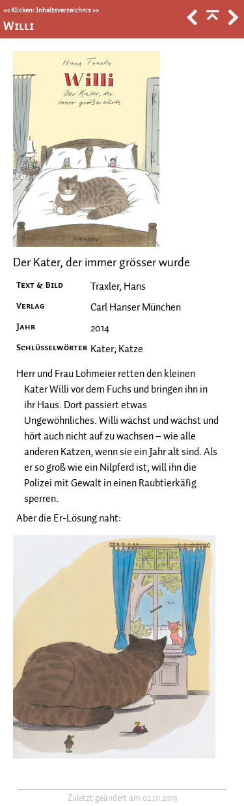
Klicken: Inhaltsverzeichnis (51, 10)
